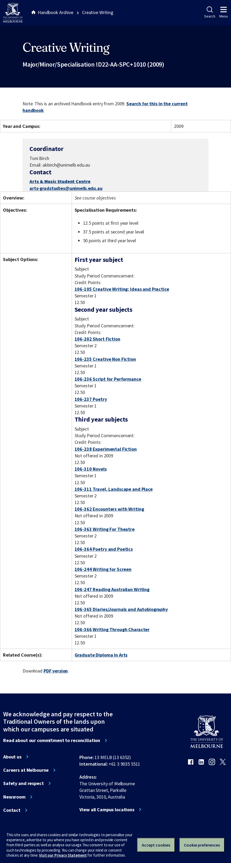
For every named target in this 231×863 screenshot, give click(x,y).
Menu (223, 12)
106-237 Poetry (91, 399)
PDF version (56, 671)
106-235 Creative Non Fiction (105, 359)
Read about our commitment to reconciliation (51, 740)
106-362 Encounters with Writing (109, 509)
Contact (11, 810)
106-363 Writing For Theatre (105, 529)
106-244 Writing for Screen (103, 569)
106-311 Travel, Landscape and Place (114, 489)
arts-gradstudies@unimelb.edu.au (65, 188)
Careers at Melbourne (26, 770)
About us (12, 757)
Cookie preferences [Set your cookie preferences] (202, 845)
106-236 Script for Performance (108, 379)
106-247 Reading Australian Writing (112, 589)
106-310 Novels (91, 469)
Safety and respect (23, 783)
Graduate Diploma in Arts (101, 655)
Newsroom (14, 797)
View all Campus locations (106, 810)
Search (209, 12)
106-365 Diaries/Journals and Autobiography (121, 609)
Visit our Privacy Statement (63, 855)
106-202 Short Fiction (97, 339)
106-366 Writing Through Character (112, 629)
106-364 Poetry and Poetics (104, 549)
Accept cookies (156, 845)
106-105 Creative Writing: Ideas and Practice (122, 289)
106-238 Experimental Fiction (106, 449)
